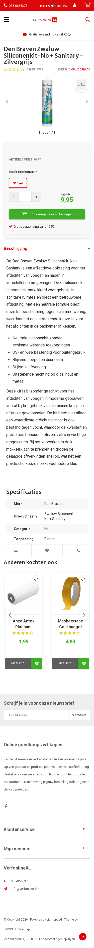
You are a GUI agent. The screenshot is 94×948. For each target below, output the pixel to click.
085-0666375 (15, 6)
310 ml (18, 183)
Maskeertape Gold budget (70, 624)
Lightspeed (54, 919)
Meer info (17, 663)
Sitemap (24, 929)
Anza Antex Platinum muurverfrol (23, 624)
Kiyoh (71, 939)
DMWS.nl (10, 929)
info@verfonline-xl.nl (25, 889)
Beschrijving (15, 248)
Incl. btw (45, 6)
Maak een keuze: (23, 172)
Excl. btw (62, 6)
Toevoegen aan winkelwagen (47, 214)
